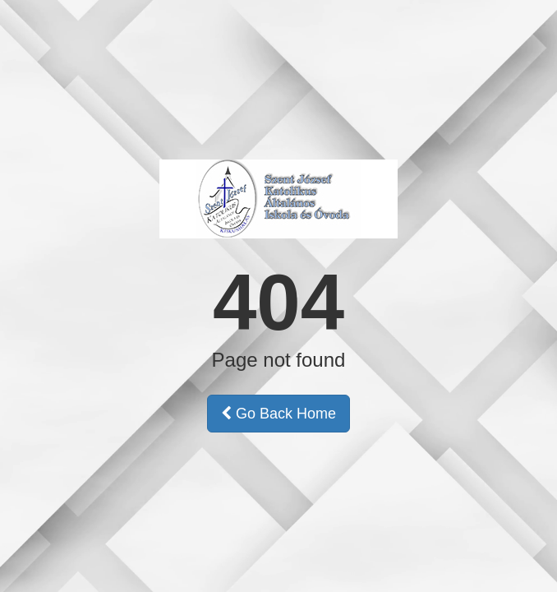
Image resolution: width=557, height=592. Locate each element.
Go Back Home (278, 413)
